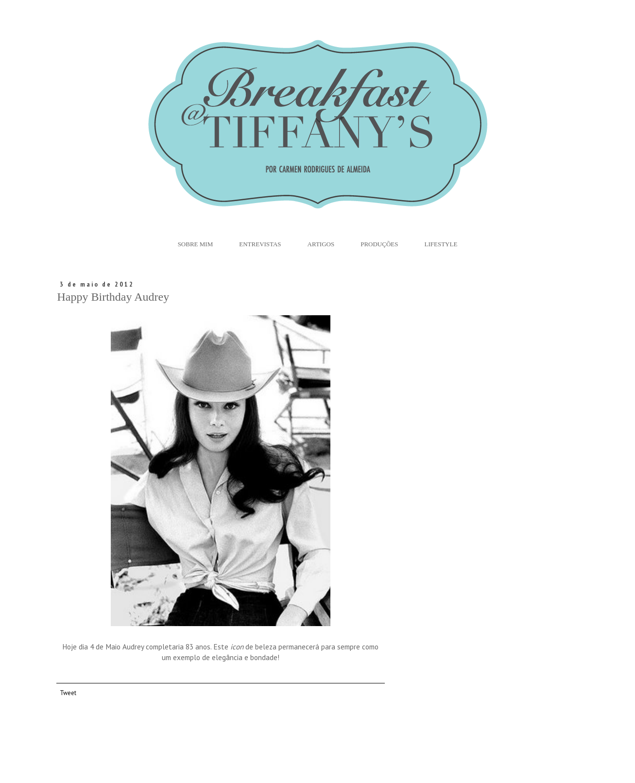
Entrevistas (260, 244)
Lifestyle (440, 244)
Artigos (321, 244)
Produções (379, 244)
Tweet (68, 693)
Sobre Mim (195, 244)
